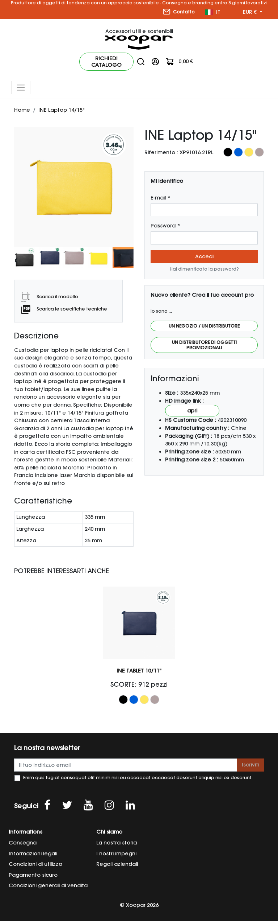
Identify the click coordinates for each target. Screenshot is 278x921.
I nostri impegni (116, 853)
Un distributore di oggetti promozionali (204, 345)
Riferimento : (161, 152)
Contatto (179, 12)
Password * (165, 225)
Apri (192, 410)
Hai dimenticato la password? (204, 269)
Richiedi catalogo (106, 61)
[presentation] (16, 259)
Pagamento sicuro (33, 875)
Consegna (23, 842)
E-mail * (160, 197)
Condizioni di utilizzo (35, 864)
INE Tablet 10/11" (139, 670)
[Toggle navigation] (20, 87)
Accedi (204, 256)
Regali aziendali (117, 864)
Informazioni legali (33, 853)
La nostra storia (116, 842)
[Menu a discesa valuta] (252, 12)
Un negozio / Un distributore (204, 326)
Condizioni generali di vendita (48, 885)
